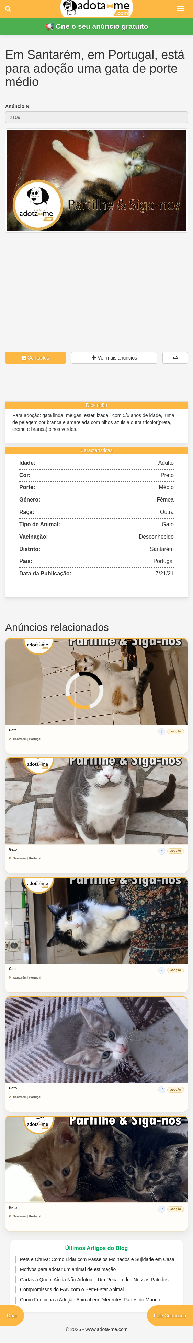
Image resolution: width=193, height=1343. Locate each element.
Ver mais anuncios (114, 358)
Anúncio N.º (18, 106)
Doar (12, 1315)
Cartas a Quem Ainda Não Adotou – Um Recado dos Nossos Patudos (94, 1279)
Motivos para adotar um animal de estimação (68, 1269)
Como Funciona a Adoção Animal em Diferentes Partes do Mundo (90, 1300)
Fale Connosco (170, 1315)
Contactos (35, 358)
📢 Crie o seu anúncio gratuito (96, 26)
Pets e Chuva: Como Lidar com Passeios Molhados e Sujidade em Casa (97, 1259)
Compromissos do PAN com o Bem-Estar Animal (72, 1289)
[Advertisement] (96, 280)
